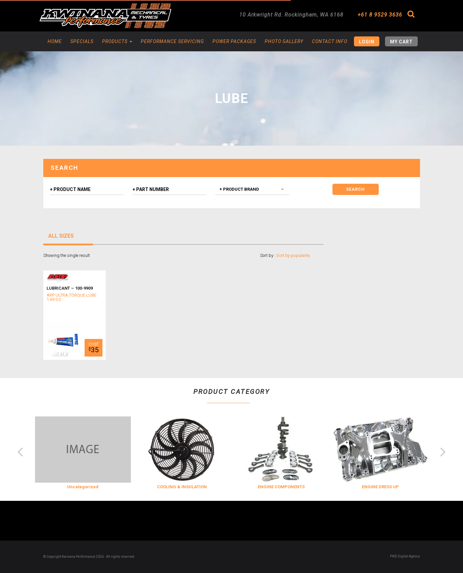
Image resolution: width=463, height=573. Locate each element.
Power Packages (234, 41)
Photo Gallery (284, 41)
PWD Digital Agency (405, 556)
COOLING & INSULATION (182, 486)
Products (117, 41)
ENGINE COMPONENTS (281, 486)
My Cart (401, 41)
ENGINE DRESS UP (380, 486)
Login (366, 41)
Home (55, 41)
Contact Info (329, 41)
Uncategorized (82, 486)
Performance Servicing (172, 41)
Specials (82, 41)
